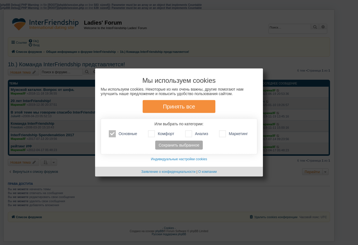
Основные (123, 133)
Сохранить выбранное (179, 145)
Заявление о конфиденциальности (168, 172)
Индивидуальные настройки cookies (179, 159)
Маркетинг (233, 133)
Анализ (196, 133)
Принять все (179, 106)
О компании (207, 172)
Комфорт (161, 133)
